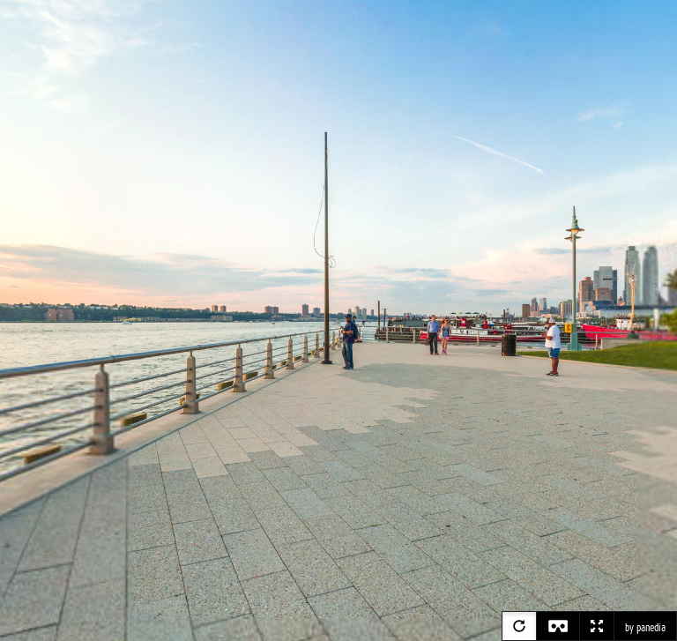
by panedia (645, 628)
